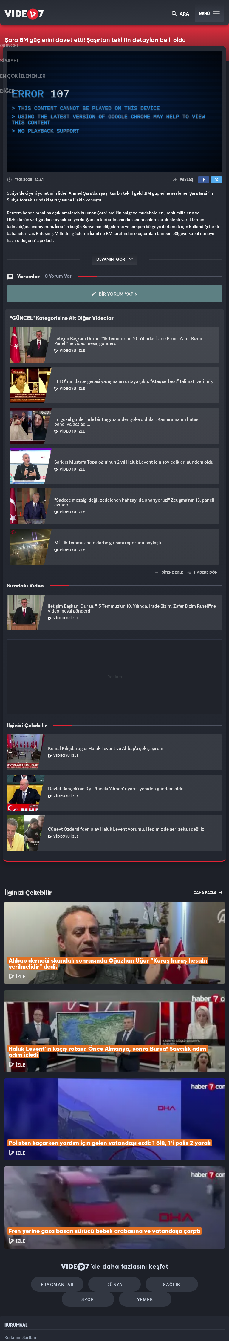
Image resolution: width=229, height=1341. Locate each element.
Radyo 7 (65, 1326)
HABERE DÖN (203, 571)
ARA (181, 14)
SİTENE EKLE (169, 571)
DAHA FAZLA (208, 891)
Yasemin (181, 1326)
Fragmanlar (38, 1202)
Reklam (11, 1271)
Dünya (89, 1202)
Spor (191, 1202)
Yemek (116, 1220)
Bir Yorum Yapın (115, 293)
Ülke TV (112, 1326)
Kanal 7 (40, 1326)
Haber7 (145, 1326)
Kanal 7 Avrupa (89, 1326)
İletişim (11, 1285)
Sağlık (139, 1202)
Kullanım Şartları (20, 1258)
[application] (114, 111)
